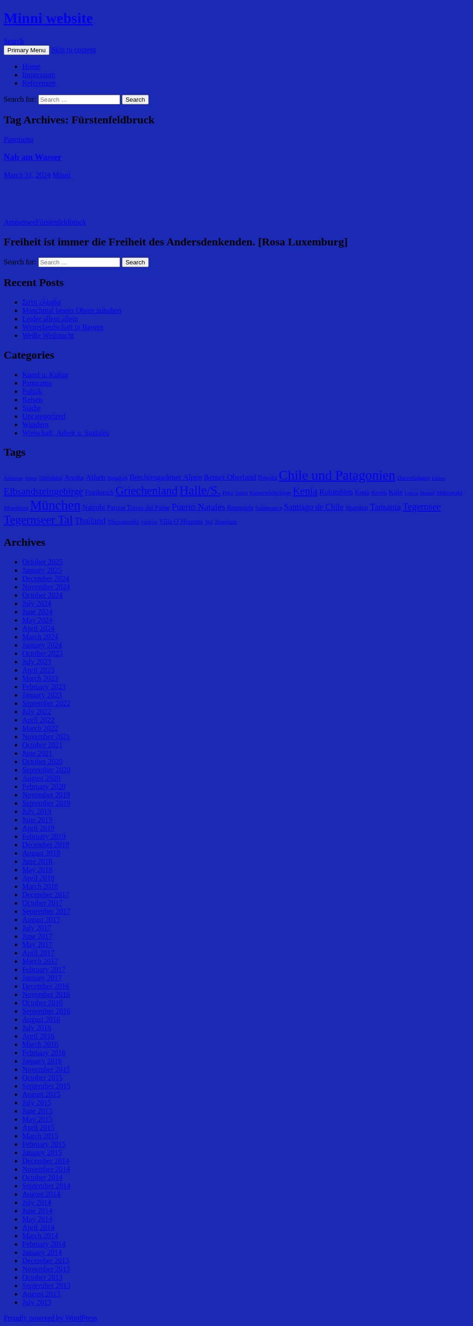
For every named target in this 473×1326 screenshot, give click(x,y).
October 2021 (42, 745)
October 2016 (42, 1003)
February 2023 (44, 686)
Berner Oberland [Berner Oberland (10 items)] (230, 477)
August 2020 (41, 778)
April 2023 (38, 670)
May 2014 (37, 1219)
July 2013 (36, 1302)
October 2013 (42, 1277)
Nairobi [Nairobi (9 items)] (93, 507)
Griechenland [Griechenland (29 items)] (146, 490)
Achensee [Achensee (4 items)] (13, 478)
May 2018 (37, 870)
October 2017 (42, 903)
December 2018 (45, 845)
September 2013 (46, 1285)
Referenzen (39, 83)
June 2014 (37, 1211)
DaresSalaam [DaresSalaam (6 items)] (413, 477)
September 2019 (46, 803)
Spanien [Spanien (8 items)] (357, 507)
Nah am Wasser (32, 157)
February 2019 (44, 836)
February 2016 (44, 1053)
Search (14, 41)
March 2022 (40, 728)
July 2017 (36, 928)
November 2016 (46, 994)
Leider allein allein (50, 319)
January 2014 (42, 1252)
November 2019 (46, 795)
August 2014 (41, 1194)
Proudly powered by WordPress (50, 1318)
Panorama (18, 139)
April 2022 (38, 720)
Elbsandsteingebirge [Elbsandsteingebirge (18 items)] (43, 491)
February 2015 (44, 1144)
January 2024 (42, 645)
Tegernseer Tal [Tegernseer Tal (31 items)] (38, 519)
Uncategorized (43, 416)
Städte (31, 408)
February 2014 (44, 1244)
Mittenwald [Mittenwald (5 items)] (449, 492)
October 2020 (42, 761)
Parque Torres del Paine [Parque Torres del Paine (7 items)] (138, 507)
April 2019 (38, 828)
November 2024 (46, 587)
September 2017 (46, 911)
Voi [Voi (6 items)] (209, 521)
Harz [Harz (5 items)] (228, 492)
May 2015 (37, 1119)
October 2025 (42, 562)
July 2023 (36, 662)
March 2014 (40, 1236)
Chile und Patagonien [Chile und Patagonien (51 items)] (337, 475)
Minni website (48, 18)
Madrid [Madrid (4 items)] (427, 492)
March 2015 (40, 1136)
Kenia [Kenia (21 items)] (305, 491)
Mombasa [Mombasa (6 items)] (16, 507)
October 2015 (42, 1078)
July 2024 (36, 603)
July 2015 (36, 1102)
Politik (32, 391)
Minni (62, 175)
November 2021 (46, 736)
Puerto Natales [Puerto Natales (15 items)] (198, 506)
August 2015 (41, 1094)
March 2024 (40, 637)
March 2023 (40, 678)
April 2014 (38, 1227)
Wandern (35, 424)
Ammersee (20, 222)
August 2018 (41, 853)
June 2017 (37, 936)
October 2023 (42, 653)
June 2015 (37, 1111)
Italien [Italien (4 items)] (241, 492)
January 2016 (42, 1061)
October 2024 (42, 595)
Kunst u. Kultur (45, 375)
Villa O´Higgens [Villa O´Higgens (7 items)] (181, 521)
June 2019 (37, 820)
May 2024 (37, 620)
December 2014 (45, 1161)
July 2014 (36, 1202)
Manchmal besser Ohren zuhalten (71, 310)
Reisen (32, 399)
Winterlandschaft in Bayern (62, 327)
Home (31, 66)
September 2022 (46, 703)
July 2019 (36, 811)
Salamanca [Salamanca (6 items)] (268, 507)
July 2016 (36, 1028)
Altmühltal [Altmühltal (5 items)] (50, 478)
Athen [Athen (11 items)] (95, 477)
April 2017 (38, 953)
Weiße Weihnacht (48, 335)
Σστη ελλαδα (41, 302)
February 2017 (44, 969)
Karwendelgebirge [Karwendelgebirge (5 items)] (270, 492)
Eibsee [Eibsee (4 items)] (438, 478)
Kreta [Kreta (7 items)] (362, 492)
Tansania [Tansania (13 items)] (385, 507)
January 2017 (42, 978)
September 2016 (46, 1011)
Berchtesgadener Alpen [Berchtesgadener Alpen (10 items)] (165, 477)
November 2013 (46, 1269)
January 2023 (42, 695)
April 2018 (38, 878)
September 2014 (46, 1186)
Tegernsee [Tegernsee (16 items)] (422, 506)
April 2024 (38, 628)
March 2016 (40, 1044)
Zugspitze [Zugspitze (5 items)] (226, 522)
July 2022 (36, 711)
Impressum (38, 75)
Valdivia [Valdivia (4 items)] (149, 522)
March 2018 (40, 886)
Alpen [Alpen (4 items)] (30, 478)
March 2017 (40, 961)
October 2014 (42, 1177)
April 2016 (38, 1036)
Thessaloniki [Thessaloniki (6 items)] (123, 521)
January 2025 (42, 570)
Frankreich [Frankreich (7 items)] (99, 492)
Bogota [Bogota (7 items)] (267, 477)
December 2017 (45, 894)
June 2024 (37, 612)
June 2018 (37, 861)
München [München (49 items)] (55, 505)
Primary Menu (26, 50)
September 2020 (46, 770)
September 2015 (46, 1086)
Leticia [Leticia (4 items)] (411, 492)
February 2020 (44, 786)
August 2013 (41, 1294)
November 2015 (46, 1069)
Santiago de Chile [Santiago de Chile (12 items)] (314, 507)
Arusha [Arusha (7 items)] (74, 477)
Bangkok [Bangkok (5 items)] (117, 478)
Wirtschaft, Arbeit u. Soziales (65, 433)
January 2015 (42, 1152)
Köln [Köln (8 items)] (395, 492)
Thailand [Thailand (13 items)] (90, 521)
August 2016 (41, 1019)
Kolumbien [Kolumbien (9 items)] (336, 492)
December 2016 (45, 986)
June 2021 (37, 753)
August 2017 (41, 919)
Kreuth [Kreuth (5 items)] (379, 492)
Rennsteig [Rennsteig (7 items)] (240, 507)
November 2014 (46, 1169)
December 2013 (45, 1261)
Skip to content (73, 50)
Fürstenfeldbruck (61, 222)
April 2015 (38, 1127)
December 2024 (45, 578)
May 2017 (37, 944)
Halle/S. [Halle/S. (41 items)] (199, 490)
